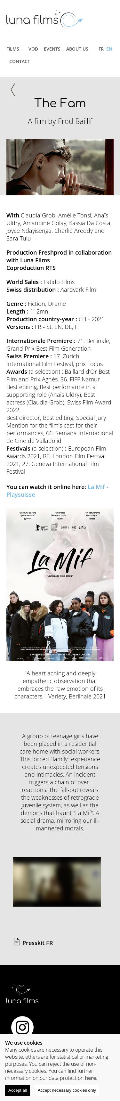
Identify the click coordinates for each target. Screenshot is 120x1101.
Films (12, 49)
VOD (33, 49)
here (90, 1077)
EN (109, 49)
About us (77, 49)
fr (101, 49)
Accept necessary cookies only (67, 1090)
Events (52, 49)
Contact (19, 61)
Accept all (17, 1090)
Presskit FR (37, 943)
